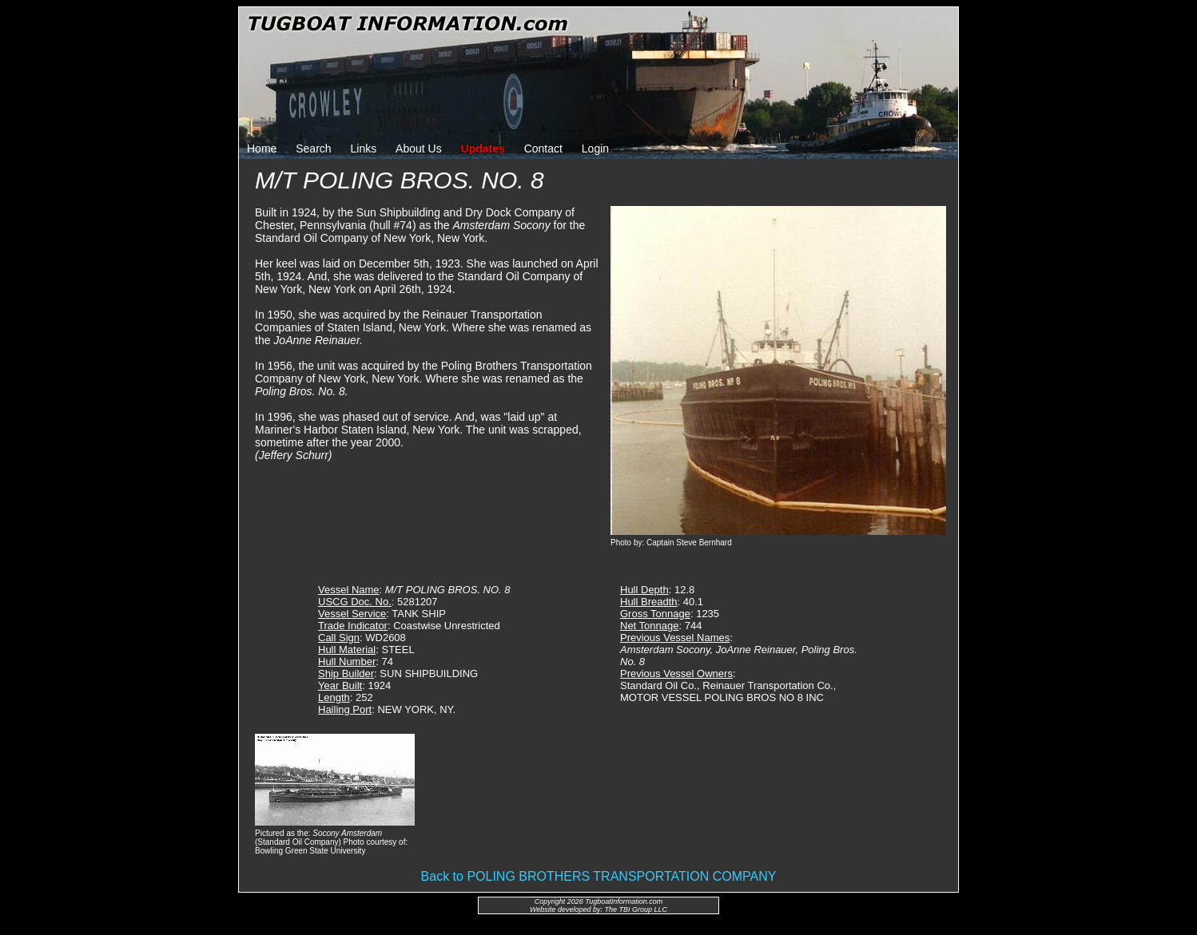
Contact (543, 148)
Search (313, 148)
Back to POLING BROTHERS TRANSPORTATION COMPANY (599, 876)
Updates (483, 148)
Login (595, 148)
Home (261, 148)
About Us (419, 148)
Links (364, 148)
